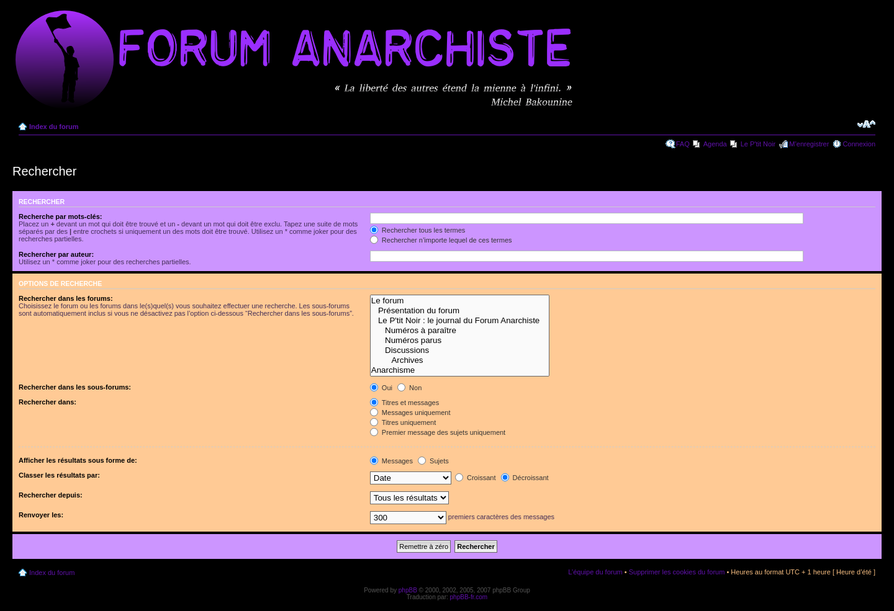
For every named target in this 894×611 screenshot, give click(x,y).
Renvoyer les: (41, 515)
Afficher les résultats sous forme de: (78, 460)
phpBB (408, 590)
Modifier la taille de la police (866, 124)
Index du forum (53, 126)
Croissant (475, 477)
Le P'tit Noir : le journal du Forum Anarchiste (459, 321)
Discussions (459, 350)
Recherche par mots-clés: (60, 216)
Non (409, 387)
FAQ (683, 144)
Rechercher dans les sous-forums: (75, 387)
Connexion (858, 144)
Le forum (459, 301)
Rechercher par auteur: (56, 254)
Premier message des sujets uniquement (437, 432)
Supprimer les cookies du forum (677, 572)
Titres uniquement (403, 422)
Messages (391, 461)
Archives (459, 360)
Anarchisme (459, 370)
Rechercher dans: (47, 402)
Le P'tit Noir (758, 144)
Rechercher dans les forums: (66, 298)
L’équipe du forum (595, 572)
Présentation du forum (459, 311)
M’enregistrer (809, 144)
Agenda (715, 144)
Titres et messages (404, 402)
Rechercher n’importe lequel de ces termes (441, 240)
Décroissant (525, 477)
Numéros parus (459, 341)
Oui (381, 387)
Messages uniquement (410, 412)
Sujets (433, 461)
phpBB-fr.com (469, 597)
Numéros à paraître (459, 331)
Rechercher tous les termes (418, 230)
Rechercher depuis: (51, 495)
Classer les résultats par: (59, 475)
